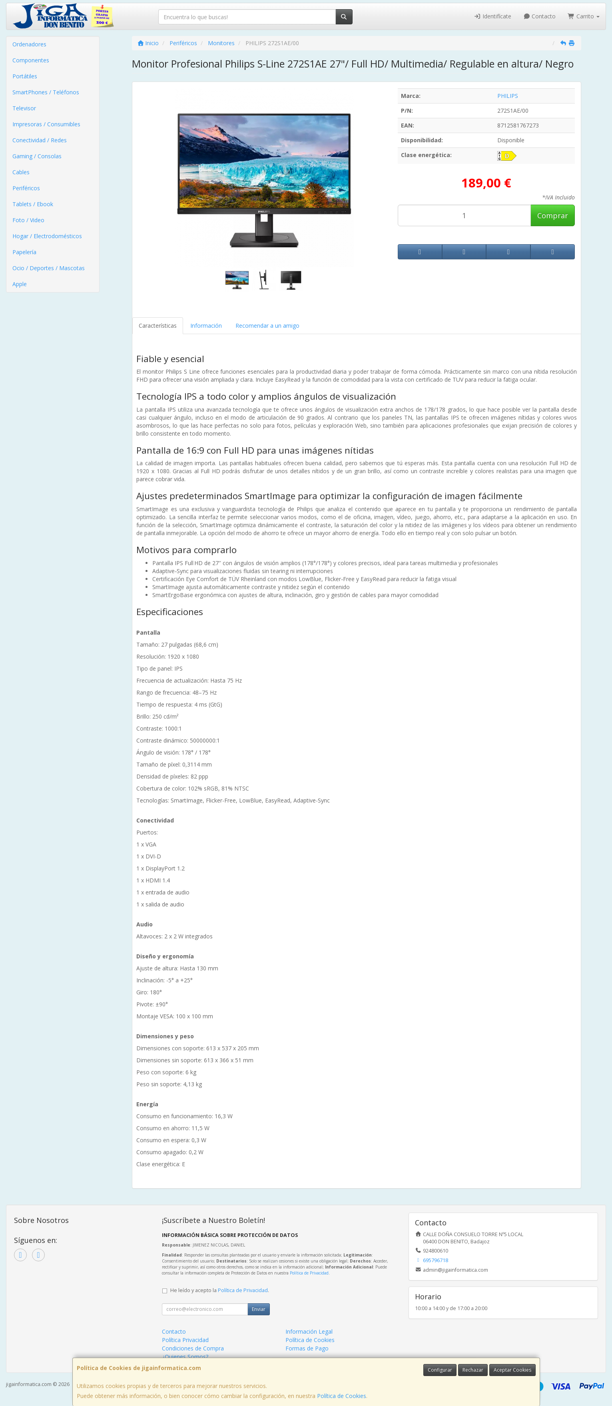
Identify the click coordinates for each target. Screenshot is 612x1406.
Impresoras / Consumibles (46, 124)
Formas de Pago (307, 1348)
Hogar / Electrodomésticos (47, 236)
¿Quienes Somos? (185, 1356)
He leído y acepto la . (219, 1290)
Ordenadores (29, 44)
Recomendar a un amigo (267, 325)
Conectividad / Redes (39, 140)
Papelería (24, 252)
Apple (19, 284)
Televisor (24, 108)
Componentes (30, 60)
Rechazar (472, 1369)
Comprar (552, 215)
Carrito (584, 16)
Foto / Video (28, 220)
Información (206, 325)
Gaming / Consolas (37, 156)
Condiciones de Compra (193, 1348)
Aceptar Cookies (512, 1369)
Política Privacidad (185, 1340)
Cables (21, 172)
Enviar (258, 1309)
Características (158, 325)
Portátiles (24, 76)
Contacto (539, 16)
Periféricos (26, 188)
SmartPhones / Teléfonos (45, 92)
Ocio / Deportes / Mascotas (48, 268)
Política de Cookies (341, 1396)
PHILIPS (507, 96)
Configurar (440, 1369)
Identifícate (492, 16)
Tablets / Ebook (32, 204)
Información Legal (309, 1331)
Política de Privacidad (309, 1273)
